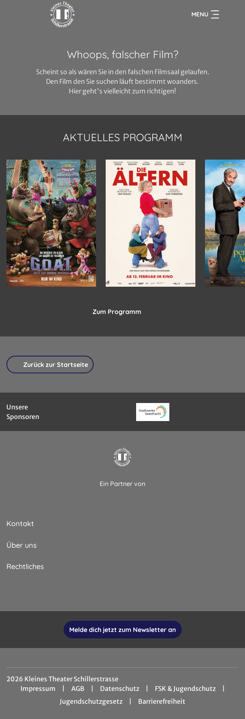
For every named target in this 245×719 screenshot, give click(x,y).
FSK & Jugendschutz (185, 689)
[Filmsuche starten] (231, 14)
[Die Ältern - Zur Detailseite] (150, 223)
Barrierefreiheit (161, 701)
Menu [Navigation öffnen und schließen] (205, 14)
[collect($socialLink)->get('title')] (96, 593)
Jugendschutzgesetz (91, 701)
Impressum (38, 689)
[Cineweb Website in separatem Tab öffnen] (122, 493)
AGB (77, 689)
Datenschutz (119, 689)
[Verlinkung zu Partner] (152, 412)
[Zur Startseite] (62, 14)
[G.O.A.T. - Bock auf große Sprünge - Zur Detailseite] (51, 223)
